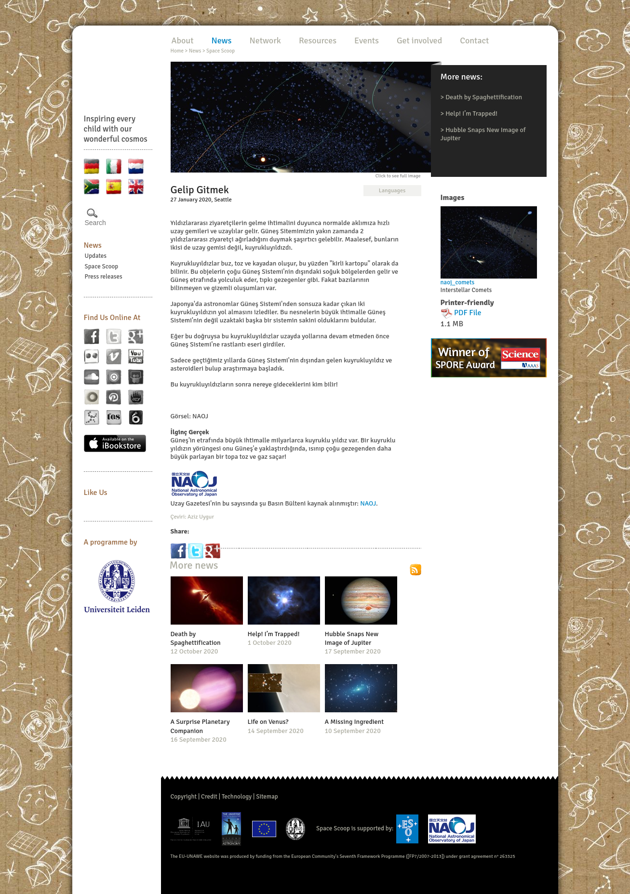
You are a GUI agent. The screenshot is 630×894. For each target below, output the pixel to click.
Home (177, 51)
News (93, 245)
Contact (474, 40)
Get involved (419, 40)
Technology (237, 797)
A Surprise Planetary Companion (200, 726)
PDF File (468, 313)
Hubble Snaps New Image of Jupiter (352, 638)
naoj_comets (458, 282)
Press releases (103, 276)
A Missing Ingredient (354, 722)
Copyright (184, 797)
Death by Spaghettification (483, 97)
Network (265, 40)
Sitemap (267, 797)
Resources (317, 40)
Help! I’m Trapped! (471, 113)
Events (366, 40)
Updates (96, 256)
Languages (392, 190)
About (183, 40)
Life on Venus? (268, 722)
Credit (209, 797)
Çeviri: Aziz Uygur (192, 516)
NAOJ (368, 503)
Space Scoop (102, 266)
